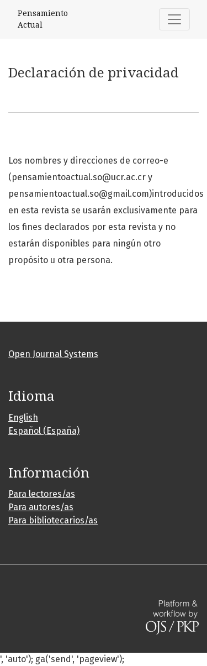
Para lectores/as (41, 494)
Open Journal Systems (53, 354)
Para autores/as (40, 507)
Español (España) (43, 431)
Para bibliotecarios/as (53, 520)
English (23, 417)
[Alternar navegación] (174, 19)
